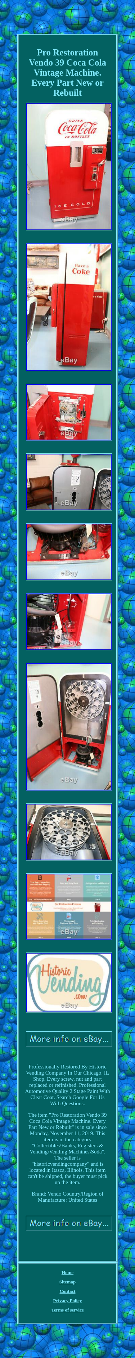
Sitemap (67, 1282)
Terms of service (67, 1310)
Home (67, 1272)
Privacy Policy (67, 1300)
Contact (67, 1291)
